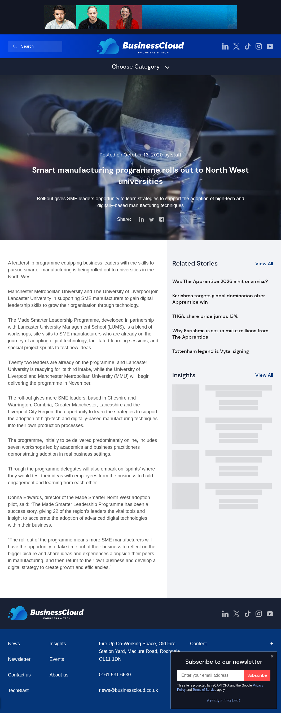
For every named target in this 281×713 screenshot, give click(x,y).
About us (59, 675)
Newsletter (19, 659)
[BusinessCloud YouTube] (270, 46)
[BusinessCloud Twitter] (236, 46)
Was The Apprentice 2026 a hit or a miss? (220, 281)
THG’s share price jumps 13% (205, 316)
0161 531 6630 (115, 674)
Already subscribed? (224, 700)
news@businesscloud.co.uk (128, 690)
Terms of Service (204, 690)
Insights (58, 643)
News (14, 643)
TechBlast (18, 690)
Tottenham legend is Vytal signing (210, 351)
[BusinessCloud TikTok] (247, 46)
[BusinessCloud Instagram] (259, 46)
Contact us (19, 675)
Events (57, 659)
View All (264, 264)
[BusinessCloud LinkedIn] (225, 46)
